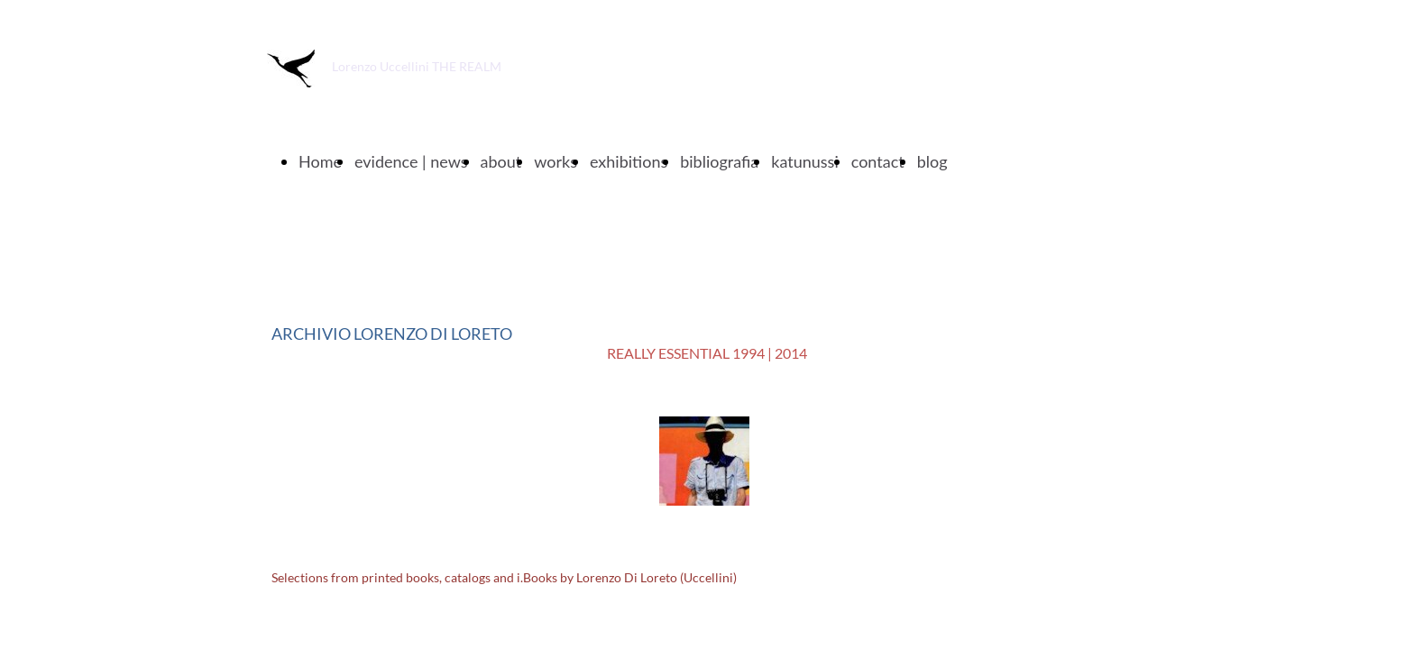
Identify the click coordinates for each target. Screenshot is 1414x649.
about (501, 161)
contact (877, 161)
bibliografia (719, 161)
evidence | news (411, 161)
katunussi (804, 161)
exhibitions (628, 161)
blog (932, 161)
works (555, 161)
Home (320, 161)
